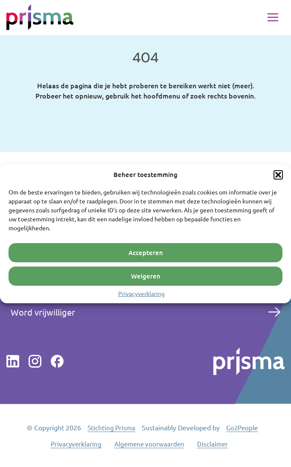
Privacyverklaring (141, 293)
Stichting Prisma (111, 427)
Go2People (242, 427)
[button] (278, 174)
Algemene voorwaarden (149, 444)
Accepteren (145, 252)
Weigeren (145, 276)
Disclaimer (212, 444)
